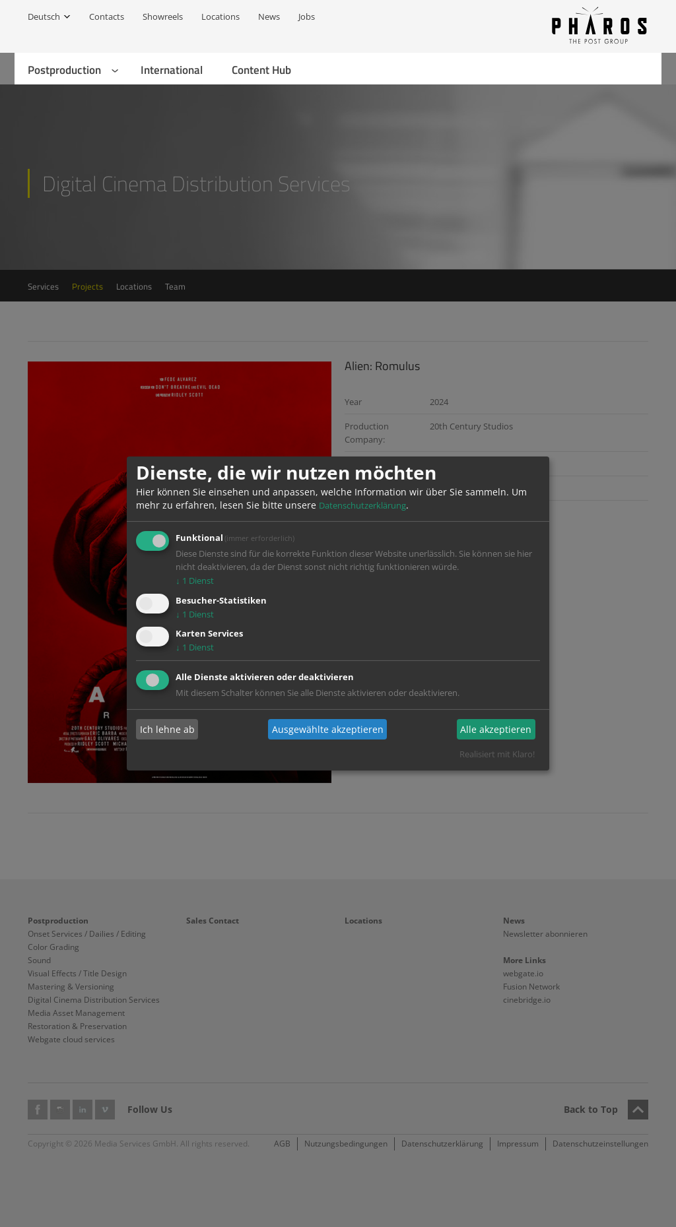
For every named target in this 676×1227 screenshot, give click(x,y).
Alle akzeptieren (495, 729)
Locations (220, 16)
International (172, 70)
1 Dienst (195, 580)
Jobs (306, 16)
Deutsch (44, 16)
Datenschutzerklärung (362, 505)
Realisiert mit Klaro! (497, 754)
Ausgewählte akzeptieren (328, 729)
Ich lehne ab (167, 729)
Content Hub (261, 70)
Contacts (106, 16)
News (269, 16)
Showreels (163, 16)
